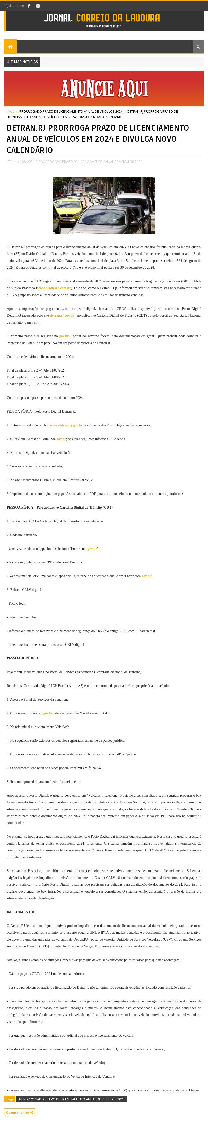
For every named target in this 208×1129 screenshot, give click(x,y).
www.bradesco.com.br (54, 288)
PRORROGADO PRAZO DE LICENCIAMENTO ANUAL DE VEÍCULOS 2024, (91, 161)
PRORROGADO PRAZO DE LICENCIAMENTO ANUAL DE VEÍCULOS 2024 (71, 111)
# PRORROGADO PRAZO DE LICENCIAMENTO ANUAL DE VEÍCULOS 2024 (72, 1099)
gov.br (64, 336)
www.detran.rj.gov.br (66, 425)
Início (10, 111)
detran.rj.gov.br (62, 315)
